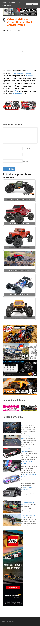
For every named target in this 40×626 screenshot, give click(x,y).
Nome (27, 148)
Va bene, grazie (32, 4)
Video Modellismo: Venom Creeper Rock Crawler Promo (20, 22)
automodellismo (19, 93)
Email (27, 155)
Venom (20, 30)
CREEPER (30, 71)
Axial (17, 91)
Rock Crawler (13, 30)
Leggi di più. (6, 5)
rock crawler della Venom (21, 73)
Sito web (25, 161)
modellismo (30, 76)
